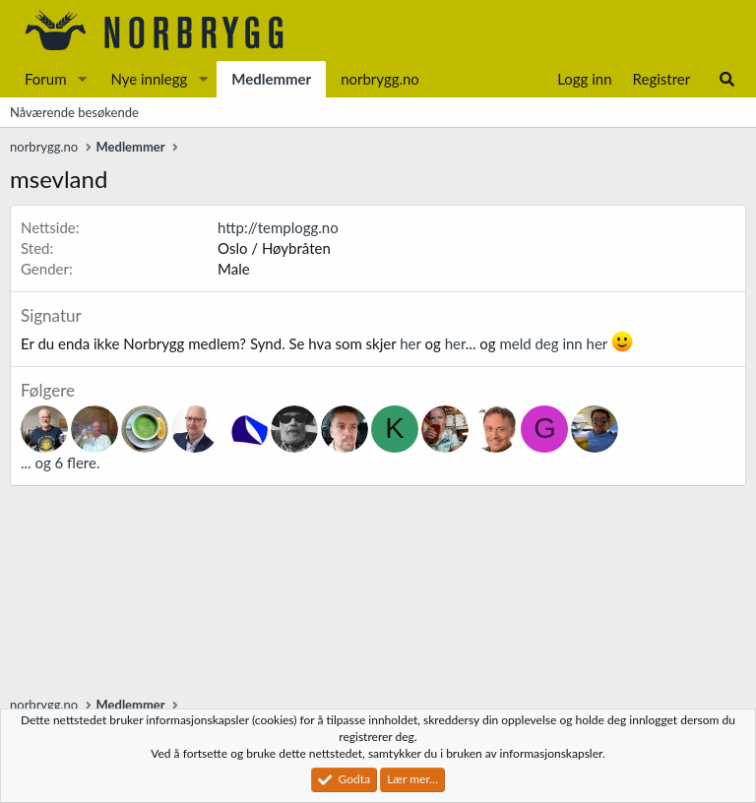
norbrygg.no (380, 79)
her (410, 343)
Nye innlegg (148, 79)
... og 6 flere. (60, 462)
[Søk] (727, 79)
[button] (81, 79)
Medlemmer (271, 79)
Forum (46, 79)
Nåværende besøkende (74, 112)
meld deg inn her (553, 343)
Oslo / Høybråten (274, 248)
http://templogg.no (278, 227)
